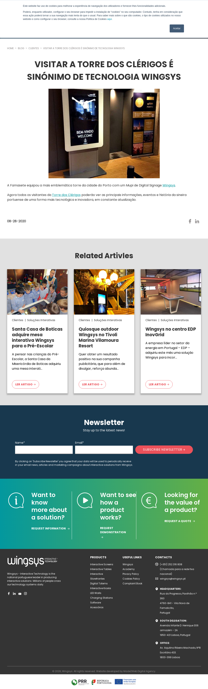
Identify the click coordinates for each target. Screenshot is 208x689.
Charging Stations (101, 597)
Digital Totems (99, 583)
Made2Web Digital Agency (139, 671)
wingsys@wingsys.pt (173, 578)
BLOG (21, 48)
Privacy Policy (131, 574)
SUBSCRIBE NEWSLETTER (164, 449)
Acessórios (97, 607)
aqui (109, 19)
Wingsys (169, 185)
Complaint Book (132, 583)
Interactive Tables (101, 569)
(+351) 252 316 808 (171, 564)
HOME (10, 48)
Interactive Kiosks (100, 588)
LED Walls (95, 593)
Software (95, 602)
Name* (20, 443)
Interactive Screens (101, 564)
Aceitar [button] (176, 28)
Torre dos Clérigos (66, 195)
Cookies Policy (131, 578)
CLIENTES (34, 48)
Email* (79, 443)
